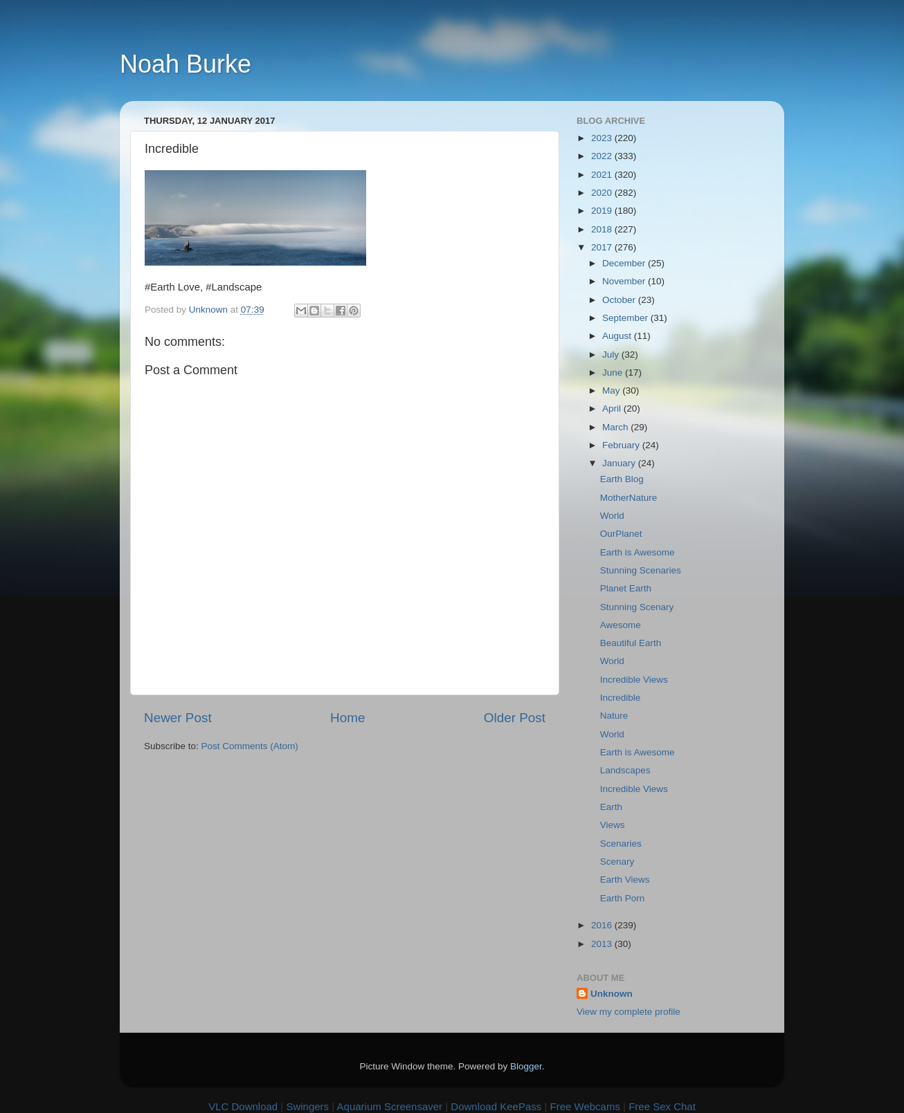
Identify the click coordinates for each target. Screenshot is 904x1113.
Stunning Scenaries (640, 570)
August (618, 336)
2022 (603, 156)
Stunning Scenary (637, 607)
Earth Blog (622, 479)
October (620, 300)
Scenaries (621, 843)
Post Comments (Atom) (249, 746)
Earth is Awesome (637, 552)
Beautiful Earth (631, 643)
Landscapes (625, 770)
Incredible (620, 697)
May (612, 390)
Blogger (526, 1066)
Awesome (620, 625)
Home (347, 717)
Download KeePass (496, 1106)
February (622, 445)
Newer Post (178, 717)
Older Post (514, 717)
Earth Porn (622, 898)
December (625, 263)
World (612, 515)
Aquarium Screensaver (390, 1106)
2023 (603, 138)
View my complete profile (628, 1011)
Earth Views (625, 879)
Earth (611, 807)
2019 (603, 210)
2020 (603, 192)
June (613, 372)
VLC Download (243, 1106)
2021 (603, 174)
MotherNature (629, 498)
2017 (603, 247)
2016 (603, 925)
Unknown (611, 993)
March (616, 427)
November (625, 281)
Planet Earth (625, 588)
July (612, 354)
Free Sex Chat (662, 1106)
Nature (614, 715)
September (626, 318)
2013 (603, 944)
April (613, 408)
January (620, 463)
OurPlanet (621, 533)
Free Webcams (585, 1106)
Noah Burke (185, 64)
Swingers (307, 1106)
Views (612, 825)
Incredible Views (634, 679)
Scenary (617, 861)
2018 (603, 229)
